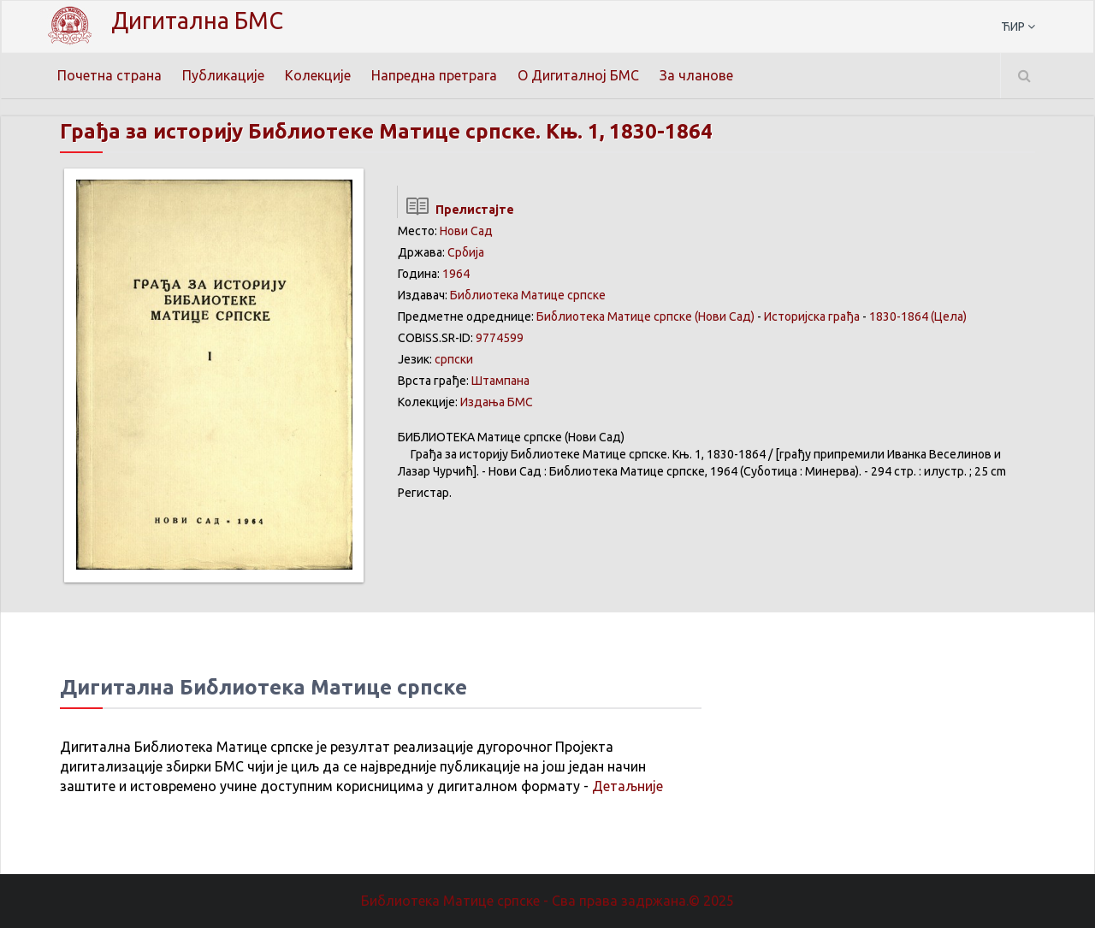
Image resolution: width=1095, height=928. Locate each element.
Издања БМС (496, 402)
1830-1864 (898, 316)
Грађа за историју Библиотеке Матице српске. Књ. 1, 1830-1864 (386, 131)
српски (454, 359)
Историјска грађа (812, 316)
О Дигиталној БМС (578, 75)
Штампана (500, 380)
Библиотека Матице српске (528, 295)
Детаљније (627, 786)
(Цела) (949, 316)
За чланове (696, 75)
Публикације (223, 75)
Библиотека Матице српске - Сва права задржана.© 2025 (547, 900)
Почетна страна (109, 75)
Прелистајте (455, 209)
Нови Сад (466, 231)
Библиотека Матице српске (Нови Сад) (645, 316)
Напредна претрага (434, 75)
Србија (465, 252)
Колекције (318, 75)
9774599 (500, 338)
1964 (456, 274)
